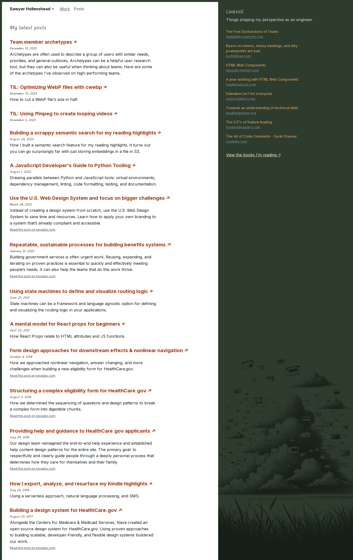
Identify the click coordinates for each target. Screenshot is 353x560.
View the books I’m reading (253, 155)
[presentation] (149, 36)
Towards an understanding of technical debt (270, 111)
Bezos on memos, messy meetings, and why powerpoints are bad (270, 51)
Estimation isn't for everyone (270, 96)
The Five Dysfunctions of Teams (270, 34)
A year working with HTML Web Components (270, 82)
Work (65, 8)
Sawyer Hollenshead (32, 9)
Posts (79, 8)
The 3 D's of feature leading (270, 125)
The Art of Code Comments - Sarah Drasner (270, 139)
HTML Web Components (270, 68)
